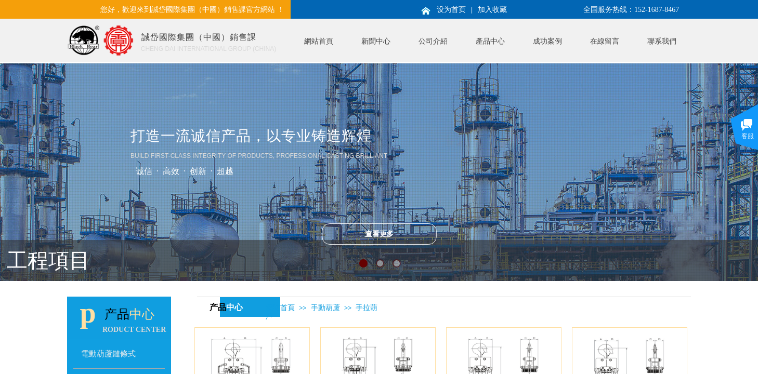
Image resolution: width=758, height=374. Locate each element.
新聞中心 (375, 41)
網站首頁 (318, 41)
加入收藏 (492, 10)
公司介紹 (433, 41)
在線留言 (604, 41)
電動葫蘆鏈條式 (108, 353)
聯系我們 (661, 41)
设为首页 (451, 10)
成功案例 (547, 41)
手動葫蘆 (325, 308)
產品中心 (490, 41)
